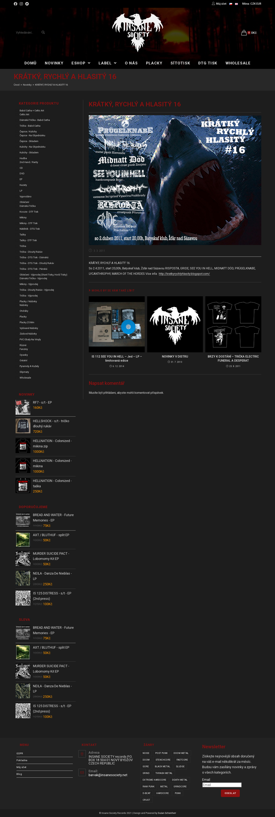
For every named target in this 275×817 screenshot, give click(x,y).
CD (21, 168)
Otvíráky (24, 310)
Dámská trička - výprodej (33, 278)
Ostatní (23, 360)
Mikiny (23, 217)
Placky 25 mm (27, 322)
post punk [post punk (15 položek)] (161, 753)
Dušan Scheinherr (167, 813)
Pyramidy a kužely (29, 366)
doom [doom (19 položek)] (146, 760)
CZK (253, 3)
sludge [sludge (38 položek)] (180, 766)
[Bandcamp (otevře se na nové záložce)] (27, 4)
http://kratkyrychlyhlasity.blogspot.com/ (184, 273)
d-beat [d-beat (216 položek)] (146, 793)
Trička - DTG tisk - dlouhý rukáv (37, 263)
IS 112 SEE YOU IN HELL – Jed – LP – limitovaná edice (117, 358)
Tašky (23, 234)
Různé (23, 345)
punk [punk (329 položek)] (178, 793)
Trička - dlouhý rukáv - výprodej (37, 289)
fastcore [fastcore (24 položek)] (182, 760)
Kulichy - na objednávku (32, 146)
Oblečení (24, 202)
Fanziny (24, 349)
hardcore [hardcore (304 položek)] (162, 793)
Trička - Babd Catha (30, 125)
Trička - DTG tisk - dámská (34, 257)
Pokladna (21, 760)
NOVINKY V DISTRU (175, 356)
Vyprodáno (26, 196)
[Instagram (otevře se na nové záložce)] (21, 4)
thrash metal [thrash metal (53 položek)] (164, 773)
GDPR (19, 753)
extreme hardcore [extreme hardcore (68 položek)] (154, 780)
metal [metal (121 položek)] (164, 786)
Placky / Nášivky (28, 301)
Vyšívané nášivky (29, 328)
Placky (23, 316)
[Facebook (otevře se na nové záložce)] (16, 4)
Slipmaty (24, 372)
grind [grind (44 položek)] (146, 773)
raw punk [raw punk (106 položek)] (148, 786)
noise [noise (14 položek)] (146, 753)
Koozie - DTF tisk (29, 211)
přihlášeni (109, 392)
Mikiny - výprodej (29, 284)
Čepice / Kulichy (28, 131)
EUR (258, 3)
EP (21, 179)
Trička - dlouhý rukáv (31, 251)
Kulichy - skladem (29, 152)
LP (21, 190)
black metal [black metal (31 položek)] (162, 766)
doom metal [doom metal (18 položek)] (181, 753)
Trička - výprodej (29, 295)
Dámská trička (28, 206)
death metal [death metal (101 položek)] (179, 780)
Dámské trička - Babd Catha (35, 120)
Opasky (24, 354)
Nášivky (24, 305)
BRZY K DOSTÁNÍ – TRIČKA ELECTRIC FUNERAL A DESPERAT (233, 358)
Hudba (23, 158)
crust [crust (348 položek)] (146, 800)
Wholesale (25, 377)
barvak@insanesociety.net (108, 775)
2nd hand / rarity (29, 162)
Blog (19, 774)
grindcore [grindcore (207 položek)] (180, 786)
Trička (23, 246)
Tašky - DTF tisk (28, 240)
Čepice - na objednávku (32, 135)
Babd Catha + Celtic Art (32, 110)
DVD (22, 173)
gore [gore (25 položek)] (146, 766)
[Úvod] (16, 84)
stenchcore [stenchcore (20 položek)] (163, 760)
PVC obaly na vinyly (30, 339)
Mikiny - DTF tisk (29, 223)
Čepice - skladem (29, 141)
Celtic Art (24, 114)
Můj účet (21, 767)
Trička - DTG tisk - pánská (33, 269)
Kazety (23, 185)
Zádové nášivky (28, 333)
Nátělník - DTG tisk (30, 228)
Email (206, 780)
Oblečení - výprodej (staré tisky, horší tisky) (43, 274)
